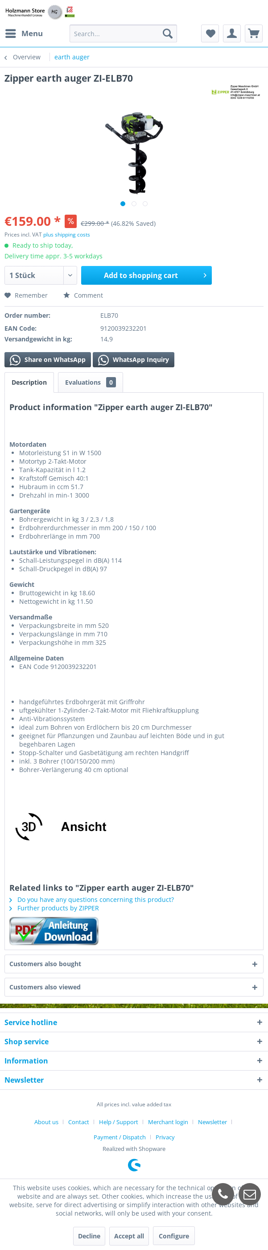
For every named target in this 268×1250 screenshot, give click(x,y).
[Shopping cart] (254, 33)
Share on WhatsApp (48, 360)
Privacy (165, 1137)
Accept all (129, 1236)
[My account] (232, 33)
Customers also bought (45, 963)
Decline (89, 1236)
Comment (83, 295)
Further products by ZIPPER (54, 908)
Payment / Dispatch (120, 1137)
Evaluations (90, 382)
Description (29, 382)
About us (46, 1122)
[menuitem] (23, 33)
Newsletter (212, 1122)
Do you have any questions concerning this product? (91, 899)
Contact (78, 1122)
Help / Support (118, 1122)
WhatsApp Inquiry (133, 360)
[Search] (167, 33)
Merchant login (168, 1122)
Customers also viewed (45, 987)
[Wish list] (210, 33)
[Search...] (123, 33)
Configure (174, 1236)
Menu (24, 32)
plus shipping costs (66, 234)
